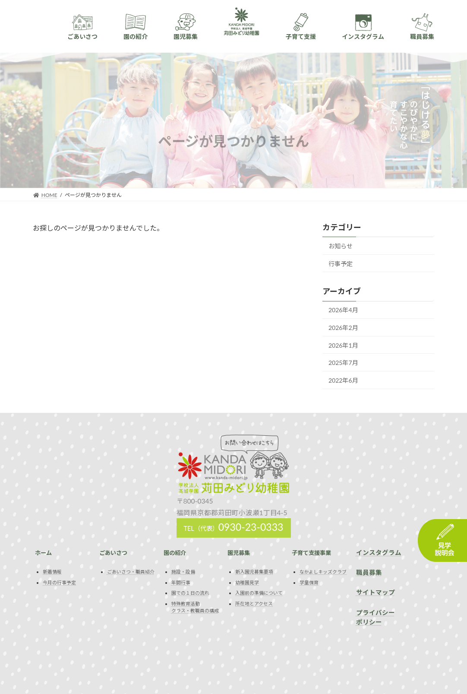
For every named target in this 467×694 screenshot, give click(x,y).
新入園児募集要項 (254, 571)
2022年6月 (343, 380)
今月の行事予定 (59, 582)
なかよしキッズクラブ (323, 571)
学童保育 (309, 582)
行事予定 (340, 263)
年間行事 (180, 582)
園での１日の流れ (190, 593)
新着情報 (52, 571)
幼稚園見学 (247, 582)
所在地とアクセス (254, 603)
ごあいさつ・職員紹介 (131, 571)
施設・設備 (183, 571)
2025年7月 (343, 362)
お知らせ (340, 246)
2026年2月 (343, 327)
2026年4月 (343, 310)
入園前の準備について (259, 593)
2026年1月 (343, 345)
